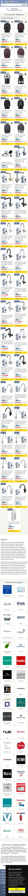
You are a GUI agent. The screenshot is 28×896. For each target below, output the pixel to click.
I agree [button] (17, 889)
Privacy (4, 887)
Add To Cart (5, 44)
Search (24, 5)
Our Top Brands (18, 582)
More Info (4, 169)
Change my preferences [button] (17, 891)
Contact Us (4, 889)
